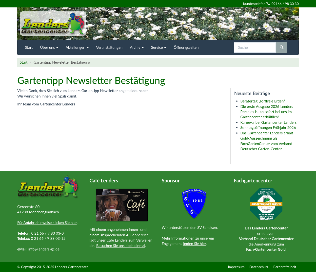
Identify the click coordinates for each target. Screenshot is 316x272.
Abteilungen (77, 47)
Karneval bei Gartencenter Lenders (269, 122)
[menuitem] (28, 47)
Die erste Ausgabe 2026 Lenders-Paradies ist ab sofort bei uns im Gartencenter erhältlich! (267, 111)
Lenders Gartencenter (71, 267)
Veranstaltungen (109, 47)
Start (29, 47)
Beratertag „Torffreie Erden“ (262, 101)
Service (158, 47)
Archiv (137, 47)
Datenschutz (258, 267)
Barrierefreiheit (284, 267)
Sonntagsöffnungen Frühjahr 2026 (268, 127)
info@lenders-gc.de (43, 249)
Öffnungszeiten (186, 47)
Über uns (49, 47)
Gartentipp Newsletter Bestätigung (91, 80)
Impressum (236, 267)
